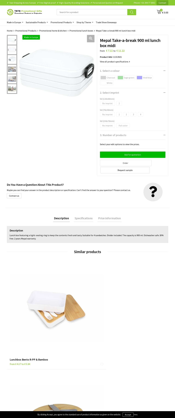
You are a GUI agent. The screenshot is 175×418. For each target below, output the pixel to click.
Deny (136, 414)
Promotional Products (61, 22)
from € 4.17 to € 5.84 (20, 301)
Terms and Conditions (101, 355)
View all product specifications (115, 61)
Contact (162, 2)
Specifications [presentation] (84, 211)
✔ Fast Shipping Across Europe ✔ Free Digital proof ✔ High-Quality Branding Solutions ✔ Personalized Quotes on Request (65, 2)
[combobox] (92, 12)
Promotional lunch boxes (81, 30)
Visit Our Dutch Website (142, 355)
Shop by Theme (84, 22)
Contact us (14, 188)
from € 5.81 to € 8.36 (60, 301)
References (136, 350)
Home (10, 30)
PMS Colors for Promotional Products (68, 359)
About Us (135, 342)
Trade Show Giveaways (106, 22)
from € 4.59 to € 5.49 (100, 301)
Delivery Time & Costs (61, 346)
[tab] (63, 211)
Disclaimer (96, 350)
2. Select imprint (109, 92)
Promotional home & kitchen (53, 30)
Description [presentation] (63, 211)
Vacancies (135, 346)
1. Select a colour (110, 70)
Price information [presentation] (108, 211)
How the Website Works (62, 350)
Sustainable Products (36, 22)
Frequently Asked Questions (64, 342)
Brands (94, 342)
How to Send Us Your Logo (63, 363)
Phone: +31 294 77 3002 (144, 2)
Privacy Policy (97, 346)
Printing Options (59, 355)
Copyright (95, 359)
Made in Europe (14, 22)
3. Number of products (113, 135)
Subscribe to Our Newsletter (104, 363)
